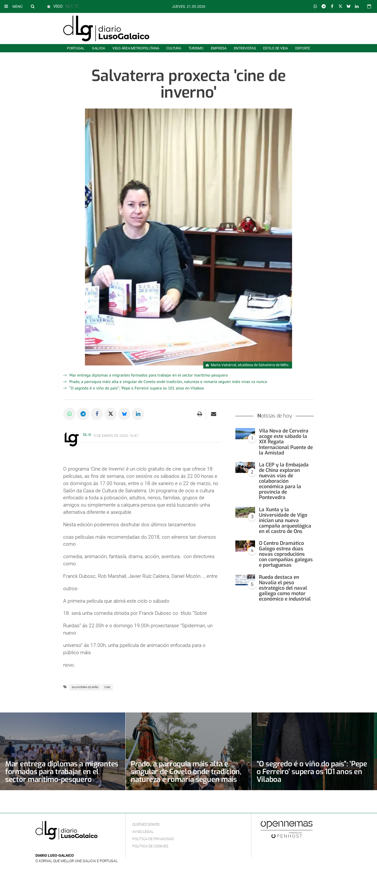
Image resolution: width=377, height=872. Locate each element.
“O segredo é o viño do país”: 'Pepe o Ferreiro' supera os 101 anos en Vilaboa (136, 388)
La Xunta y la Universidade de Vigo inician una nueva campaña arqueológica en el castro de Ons (285, 520)
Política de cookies (150, 846)
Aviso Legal (143, 832)
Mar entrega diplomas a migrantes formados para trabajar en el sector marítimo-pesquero (148, 375)
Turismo (196, 48)
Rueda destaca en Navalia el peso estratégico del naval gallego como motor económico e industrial (285, 588)
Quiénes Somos (146, 824)
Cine (107, 687)
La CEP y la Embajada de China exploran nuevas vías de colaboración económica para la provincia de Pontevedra (284, 481)
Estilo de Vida (275, 48)
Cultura (173, 48)
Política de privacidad (153, 839)
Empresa (219, 48)
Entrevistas (245, 48)
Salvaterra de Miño (85, 687)
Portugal (76, 48)
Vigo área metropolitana (135, 48)
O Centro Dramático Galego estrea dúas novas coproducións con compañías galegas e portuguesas (286, 554)
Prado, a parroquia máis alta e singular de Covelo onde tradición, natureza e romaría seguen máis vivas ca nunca (168, 381)
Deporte (302, 48)
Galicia (98, 48)
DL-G (87, 435)
